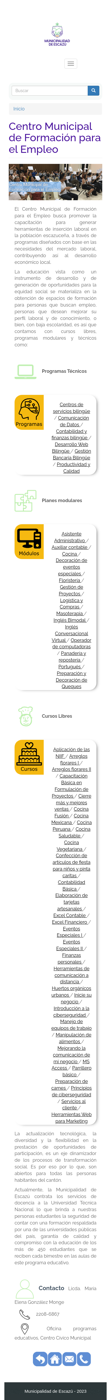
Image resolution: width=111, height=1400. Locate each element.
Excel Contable (70, 915)
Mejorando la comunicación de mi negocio (71, 1054)
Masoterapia (70, 613)
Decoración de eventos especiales (71, 567)
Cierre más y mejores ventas (72, 802)
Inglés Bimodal (70, 620)
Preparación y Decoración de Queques (71, 680)
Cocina (70, 554)
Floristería (70, 580)
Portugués (70, 666)
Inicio (19, 109)
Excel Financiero (70, 922)
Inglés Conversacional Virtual (70, 633)
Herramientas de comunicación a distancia (71, 975)
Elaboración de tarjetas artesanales (71, 902)
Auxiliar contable (70, 547)
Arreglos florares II (71, 769)
